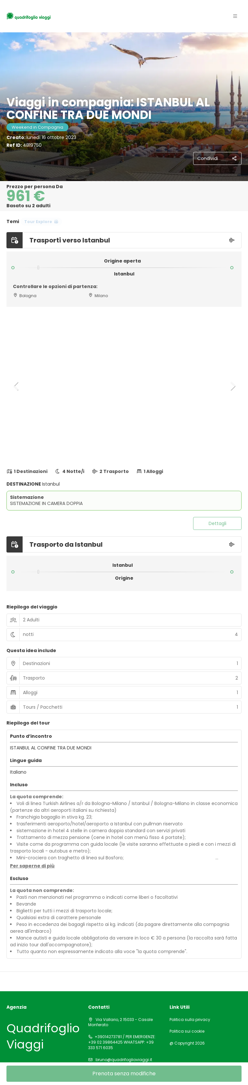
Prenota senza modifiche (124, 1073)
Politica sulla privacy (190, 1019)
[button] (16, 386)
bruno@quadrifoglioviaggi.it (123, 1059)
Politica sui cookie (187, 1031)
